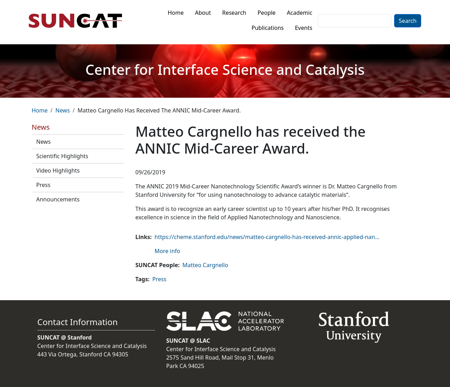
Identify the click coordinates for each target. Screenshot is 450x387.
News (62, 110)
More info (167, 251)
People (266, 13)
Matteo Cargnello (205, 265)
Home (176, 13)
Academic (300, 13)
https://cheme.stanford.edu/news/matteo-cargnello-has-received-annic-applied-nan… (267, 237)
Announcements (57, 199)
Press (43, 185)
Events (303, 28)
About (203, 13)
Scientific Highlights (62, 156)
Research (234, 13)
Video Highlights (58, 170)
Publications (268, 28)
